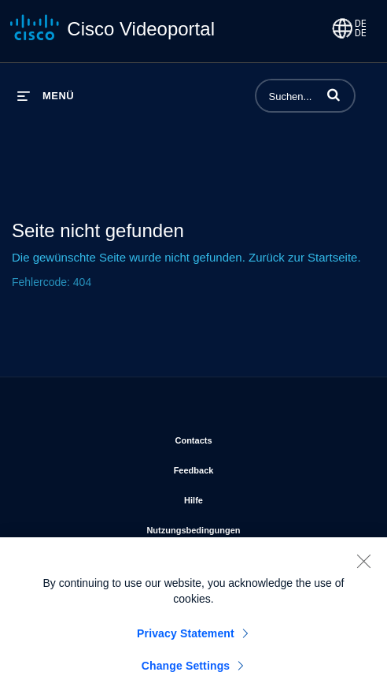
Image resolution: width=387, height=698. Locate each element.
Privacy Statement (185, 636)
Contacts (258, 437)
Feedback (258, 467)
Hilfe (258, 497)
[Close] (363, 564)
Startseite (332, 257)
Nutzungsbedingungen (254, 527)
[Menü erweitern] (46, 96)
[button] (333, 94)
